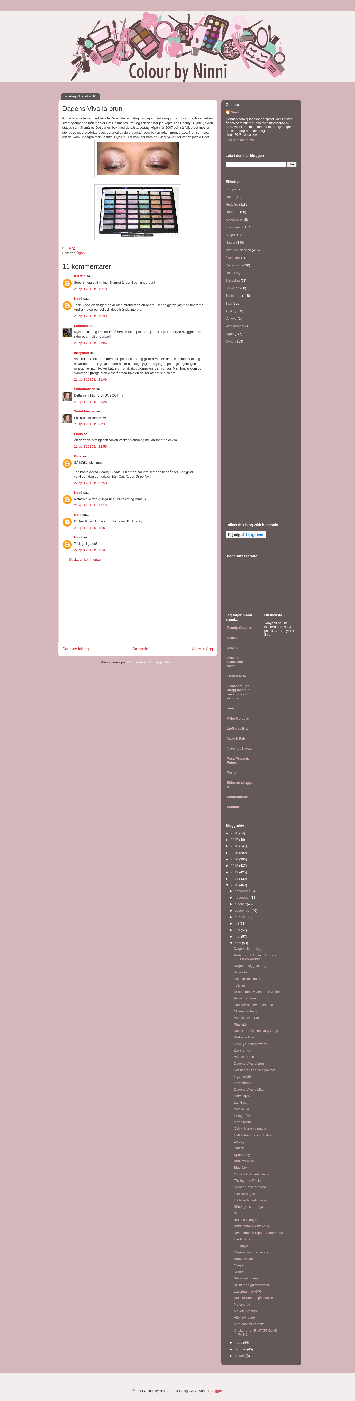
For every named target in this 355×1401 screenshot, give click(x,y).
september (243, 911)
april (238, 943)
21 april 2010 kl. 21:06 (90, 343)
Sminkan (81, 326)
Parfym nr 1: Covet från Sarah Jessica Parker (256, 957)
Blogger (216, 1391)
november (242, 897)
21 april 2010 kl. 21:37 (90, 424)
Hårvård (232, 212)
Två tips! (240, 985)
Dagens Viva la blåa (248, 1089)
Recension (233, 265)
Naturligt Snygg (239, 748)
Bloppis (231, 189)
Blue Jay (240, 1167)
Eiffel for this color (247, 979)
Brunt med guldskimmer (251, 1285)
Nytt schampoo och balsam (254, 1135)
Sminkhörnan (84, 389)
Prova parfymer (245, 998)
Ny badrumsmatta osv (250, 1187)
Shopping (233, 280)
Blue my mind (244, 1161)
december (242, 891)
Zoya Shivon (243, 1050)
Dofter (230, 197)
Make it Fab (236, 738)
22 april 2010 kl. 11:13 (90, 505)
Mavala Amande (246, 1311)
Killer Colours (238, 718)
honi (230, 708)
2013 (235, 866)
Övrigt (230, 341)
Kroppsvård (234, 227)
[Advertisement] (137, 606)
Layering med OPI (247, 1291)
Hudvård (232, 204)
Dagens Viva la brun (249, 1063)
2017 (235, 840)
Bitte (77, 456)
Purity (231, 773)
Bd (236, 1213)
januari (240, 1356)
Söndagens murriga (248, 1207)
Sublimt (233, 807)
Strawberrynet (244, 1259)
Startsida (140, 649)
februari (241, 1349)
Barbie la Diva (244, 1037)
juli (237, 923)
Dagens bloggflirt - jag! (250, 966)
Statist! (239, 1148)
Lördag (239, 1142)
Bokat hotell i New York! (251, 1226)
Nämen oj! (241, 1272)
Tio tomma (233, 296)
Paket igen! (242, 1096)
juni (238, 930)
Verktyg (231, 318)
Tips (229, 303)
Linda (78, 434)
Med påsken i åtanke (249, 1324)
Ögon (80, 253)
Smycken (232, 288)
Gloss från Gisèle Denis (251, 1174)
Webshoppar (235, 326)
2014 (235, 859)
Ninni (78, 298)
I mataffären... (244, 1083)
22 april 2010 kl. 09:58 (90, 483)
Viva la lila (241, 1109)
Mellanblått (242, 1304)
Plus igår (240, 1024)
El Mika (233, 648)
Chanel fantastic (246, 1011)
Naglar (230, 242)
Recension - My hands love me (257, 992)
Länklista (240, 1102)
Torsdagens (242, 1246)
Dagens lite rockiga (248, 949)
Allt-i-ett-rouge (244, 1317)
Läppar (231, 235)
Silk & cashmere (246, 1278)
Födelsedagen (244, 1194)
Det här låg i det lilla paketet (254, 1070)
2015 (235, 853)
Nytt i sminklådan (238, 250)
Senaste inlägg (75, 649)
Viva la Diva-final (246, 1018)
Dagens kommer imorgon (252, 1252)
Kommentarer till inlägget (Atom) (151, 662)
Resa (229, 273)
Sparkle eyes (243, 1155)
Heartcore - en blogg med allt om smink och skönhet (238, 692)
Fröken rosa (236, 676)
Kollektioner (234, 220)
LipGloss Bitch (239, 728)
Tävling (231, 311)
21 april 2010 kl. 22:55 (90, 446)
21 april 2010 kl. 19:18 (90, 289)
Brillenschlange (245, 1220)
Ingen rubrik (243, 1077)
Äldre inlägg (202, 649)
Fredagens (242, 1239)
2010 (235, 885)
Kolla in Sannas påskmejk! (253, 1298)
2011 (235, 879)
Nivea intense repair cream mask (258, 1233)
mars (239, 1342)
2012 (235, 872)
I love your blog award (250, 1044)
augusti (241, 917)
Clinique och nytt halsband (253, 1005)
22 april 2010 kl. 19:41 (90, 550)
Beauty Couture (239, 628)
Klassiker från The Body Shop (256, 1031)
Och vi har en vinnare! (250, 1128)
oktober (241, 904)
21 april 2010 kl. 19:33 (90, 316)
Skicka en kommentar (85, 559)
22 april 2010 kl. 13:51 (90, 528)
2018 (235, 833)
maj (238, 936)
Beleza (232, 638)
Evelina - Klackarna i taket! (236, 662)
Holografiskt (243, 1116)
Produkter (233, 258)
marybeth (81, 353)
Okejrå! (239, 1265)
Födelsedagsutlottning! (251, 1200)
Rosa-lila (240, 972)
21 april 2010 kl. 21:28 (90, 402)
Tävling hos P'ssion (248, 1181)
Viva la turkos (244, 1057)
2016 (235, 846)
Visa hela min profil (240, 140)
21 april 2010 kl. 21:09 (90, 379)
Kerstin (80, 276)
